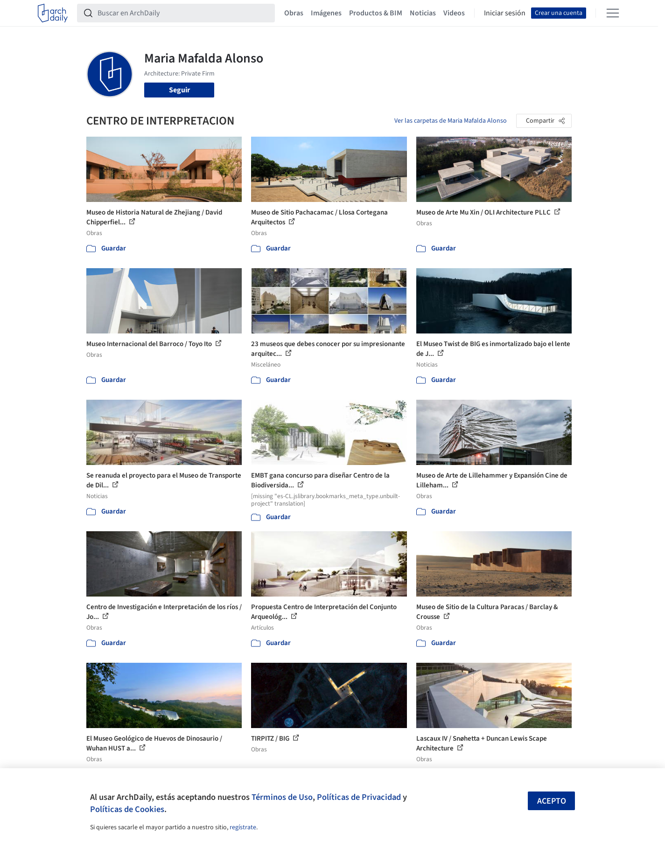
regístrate (243, 827)
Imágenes (326, 13)
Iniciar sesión (504, 13)
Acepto (551, 801)
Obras (293, 13)
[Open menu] (612, 13)
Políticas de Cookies (127, 809)
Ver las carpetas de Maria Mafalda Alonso (450, 121)
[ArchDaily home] (53, 13)
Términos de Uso (282, 797)
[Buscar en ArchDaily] (183, 13)
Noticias (423, 13)
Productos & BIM (375, 13)
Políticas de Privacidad (359, 797)
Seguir (179, 90)
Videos (454, 13)
